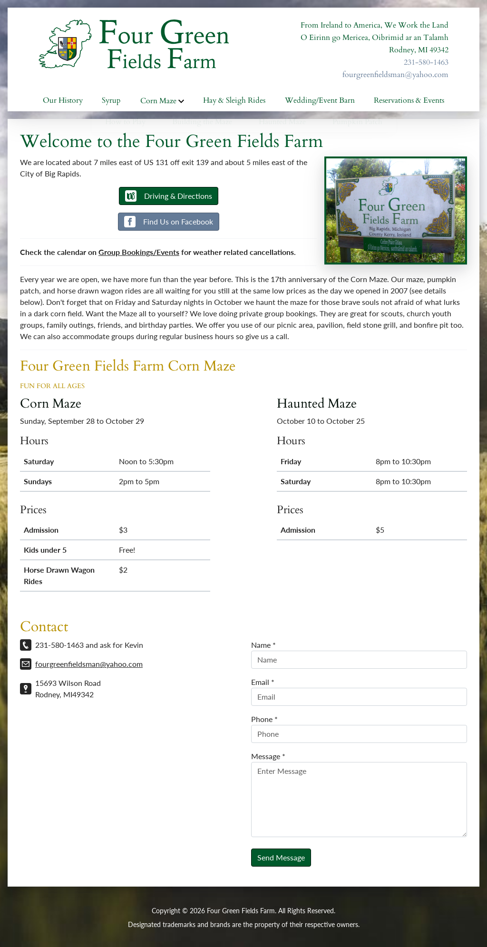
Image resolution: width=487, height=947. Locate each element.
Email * (262, 684)
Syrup (111, 103)
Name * (263, 647)
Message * (268, 758)
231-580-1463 (426, 62)
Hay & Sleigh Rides (234, 103)
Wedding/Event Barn (320, 103)
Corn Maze (162, 102)
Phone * (264, 721)
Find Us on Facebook (168, 224)
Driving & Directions (168, 198)
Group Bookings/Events (138, 254)
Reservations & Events (409, 103)
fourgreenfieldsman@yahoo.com (395, 74)
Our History (63, 103)
